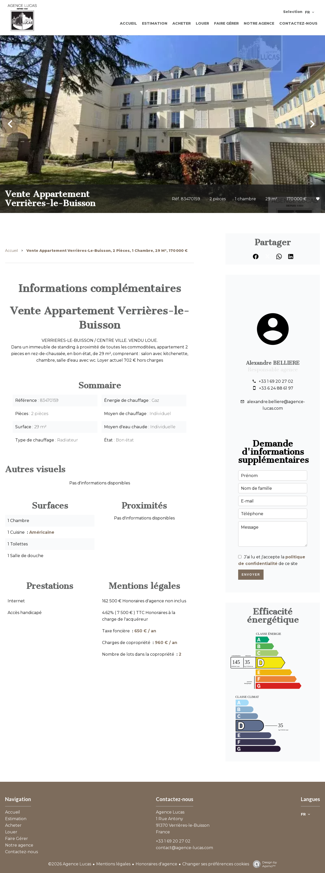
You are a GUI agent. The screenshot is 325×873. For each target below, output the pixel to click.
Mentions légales (113, 864)
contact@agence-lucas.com (184, 847)
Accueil (11, 250)
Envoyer (251, 574)
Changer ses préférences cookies (215, 864)
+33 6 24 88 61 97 (276, 388)
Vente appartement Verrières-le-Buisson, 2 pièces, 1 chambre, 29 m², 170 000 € (107, 250)
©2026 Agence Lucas (69, 864)
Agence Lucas (170, 812)
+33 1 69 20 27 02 (276, 381)
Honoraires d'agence (156, 864)
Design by (263, 864)
